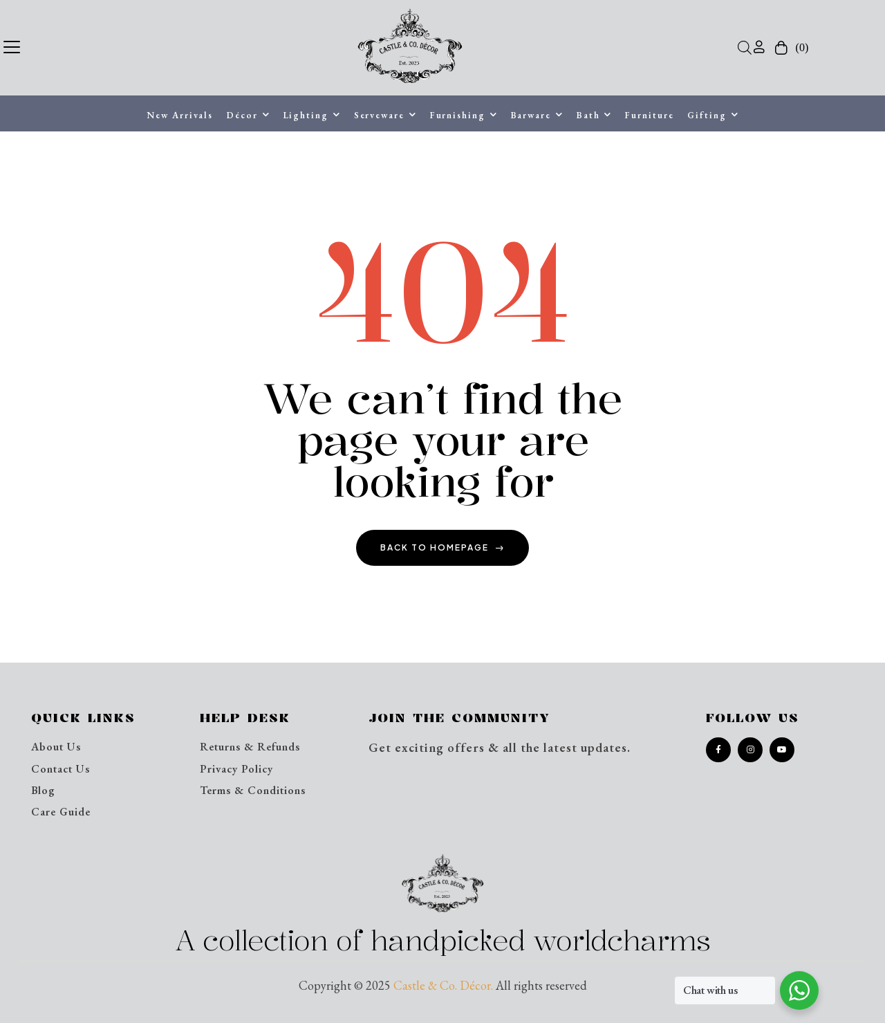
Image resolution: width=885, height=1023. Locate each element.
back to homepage (442, 547)
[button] (11, 45)
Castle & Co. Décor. (443, 985)
